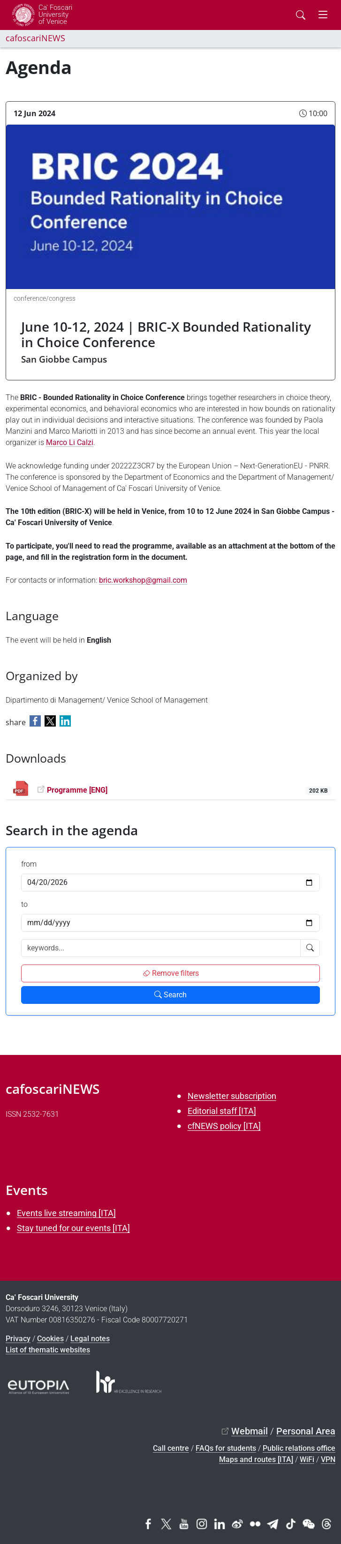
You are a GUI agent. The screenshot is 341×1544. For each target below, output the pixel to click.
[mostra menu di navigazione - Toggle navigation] (323, 15)
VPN (328, 1459)
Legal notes (90, 1338)
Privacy (18, 1338)
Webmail (249, 1431)
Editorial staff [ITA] (222, 1111)
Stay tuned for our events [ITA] (73, 1228)
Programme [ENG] (77, 790)
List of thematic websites (48, 1349)
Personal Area (305, 1431)
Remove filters (171, 973)
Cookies (50, 1338)
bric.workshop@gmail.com (143, 580)
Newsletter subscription (232, 1096)
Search (170, 994)
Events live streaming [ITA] (66, 1213)
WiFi (307, 1459)
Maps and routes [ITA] (256, 1459)
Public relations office (299, 1448)
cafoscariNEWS (35, 38)
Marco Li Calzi (69, 442)
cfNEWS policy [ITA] (224, 1126)
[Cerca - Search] (300, 15)
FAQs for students (226, 1448)
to (24, 904)
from (29, 864)
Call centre (171, 1448)
